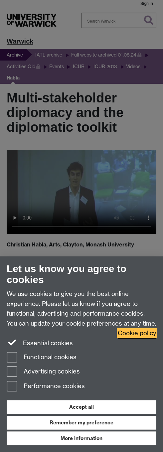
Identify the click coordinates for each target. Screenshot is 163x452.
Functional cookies (42, 358)
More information (81, 438)
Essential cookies (40, 342)
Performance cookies (46, 386)
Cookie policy (137, 333)
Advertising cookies (43, 372)
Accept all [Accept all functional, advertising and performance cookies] (81, 407)
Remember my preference (81, 422)
